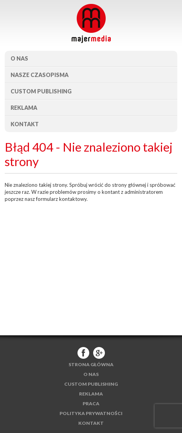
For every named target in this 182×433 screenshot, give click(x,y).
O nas (19, 58)
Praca (91, 403)
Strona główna (91, 364)
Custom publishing (41, 91)
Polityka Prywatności (91, 413)
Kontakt (25, 124)
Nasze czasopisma (39, 75)
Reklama (24, 107)
